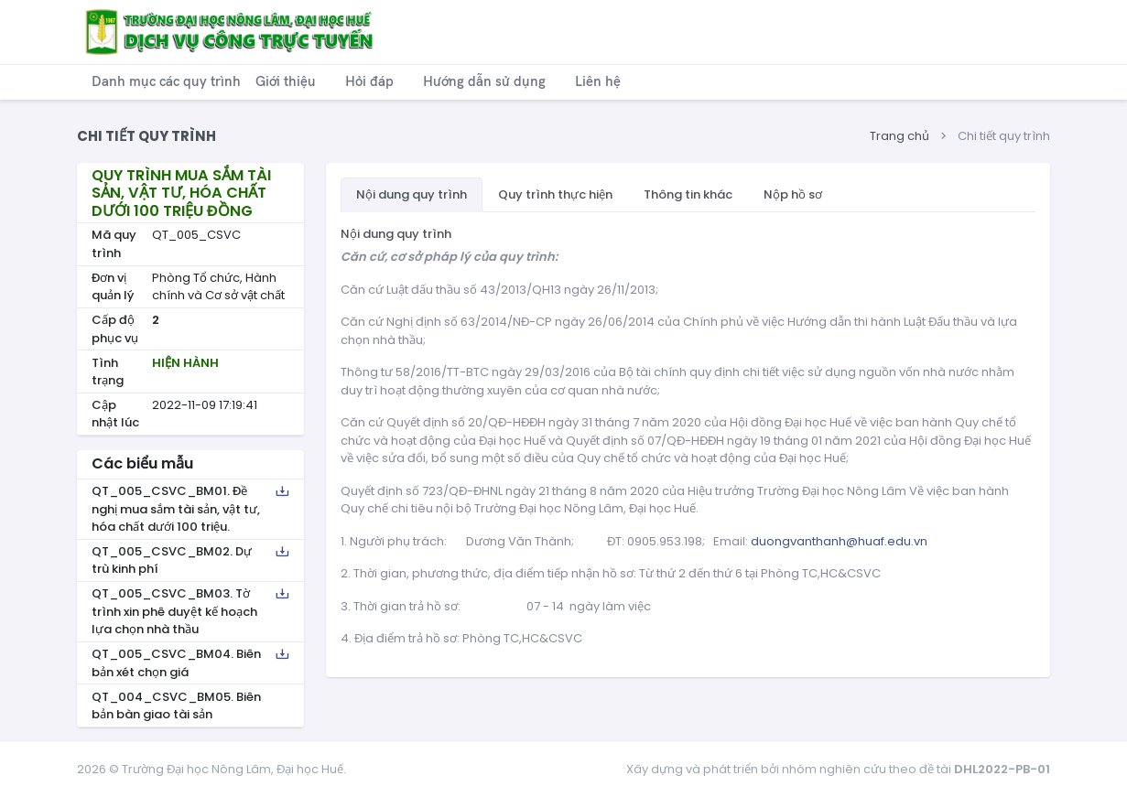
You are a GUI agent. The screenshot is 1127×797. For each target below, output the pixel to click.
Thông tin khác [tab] (688, 194)
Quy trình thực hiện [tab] (555, 194)
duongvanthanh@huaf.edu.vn (839, 541)
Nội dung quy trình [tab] (411, 194)
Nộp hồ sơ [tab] (793, 194)
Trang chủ (899, 136)
